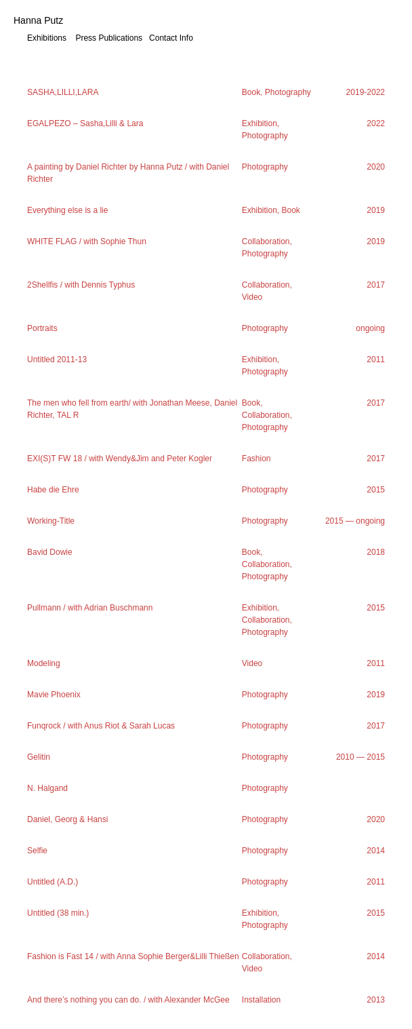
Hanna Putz (38, 20)
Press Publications (108, 38)
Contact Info (171, 38)
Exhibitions (46, 38)
